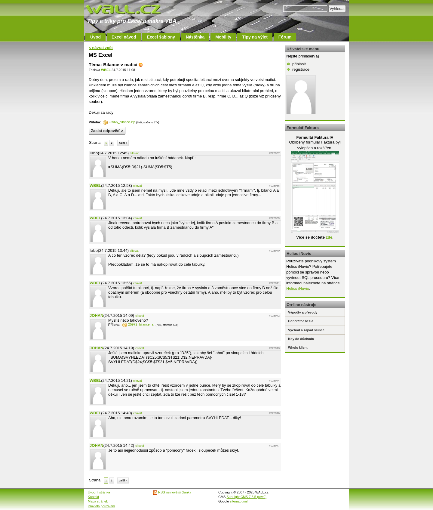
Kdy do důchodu (301, 339)
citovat (134, 153)
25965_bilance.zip (119, 122)
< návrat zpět (101, 47)
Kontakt (93, 497)
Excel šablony (161, 37)
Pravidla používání (101, 506)
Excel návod (124, 37)
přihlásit (299, 64)
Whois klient (298, 347)
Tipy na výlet (255, 37)
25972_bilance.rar (138, 324)
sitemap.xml (239, 501)
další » (123, 142)
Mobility (223, 37)
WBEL (106, 70)
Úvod (95, 37)
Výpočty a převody (303, 312)
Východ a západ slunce (306, 330)
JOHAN (96, 315)
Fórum (285, 37)
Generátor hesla (300, 321)
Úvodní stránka (99, 492)
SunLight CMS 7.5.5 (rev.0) (246, 497)
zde (329, 237)
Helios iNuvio (297, 288)
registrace (300, 69)
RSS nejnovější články (172, 492)
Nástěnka (195, 37)
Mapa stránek (98, 501)
